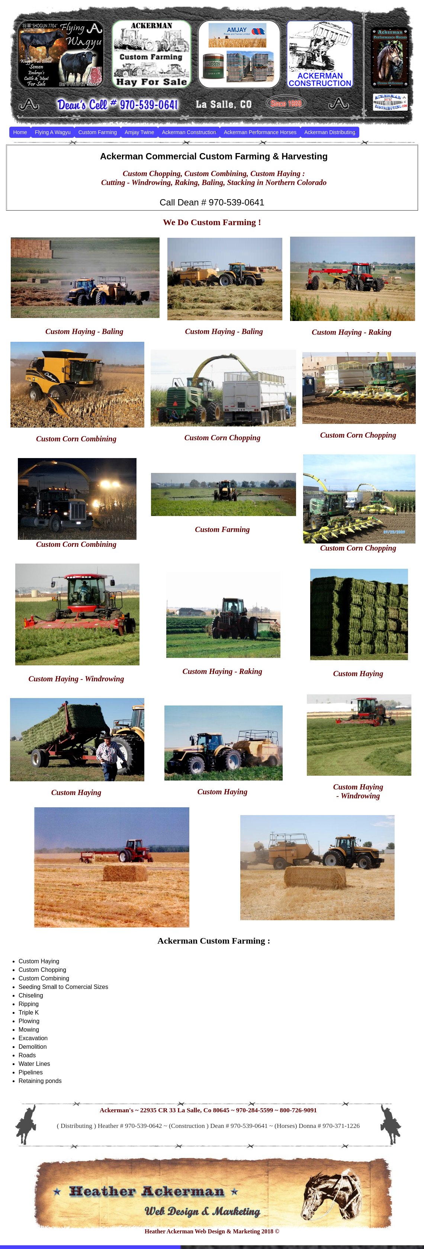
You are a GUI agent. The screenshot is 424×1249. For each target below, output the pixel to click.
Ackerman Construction (189, 132)
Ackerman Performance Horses (260, 132)
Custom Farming (97, 132)
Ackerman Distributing (329, 132)
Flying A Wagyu (53, 132)
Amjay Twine (139, 132)
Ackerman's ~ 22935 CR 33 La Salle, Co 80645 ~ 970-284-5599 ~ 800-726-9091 (208, 1110)
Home (20, 132)
